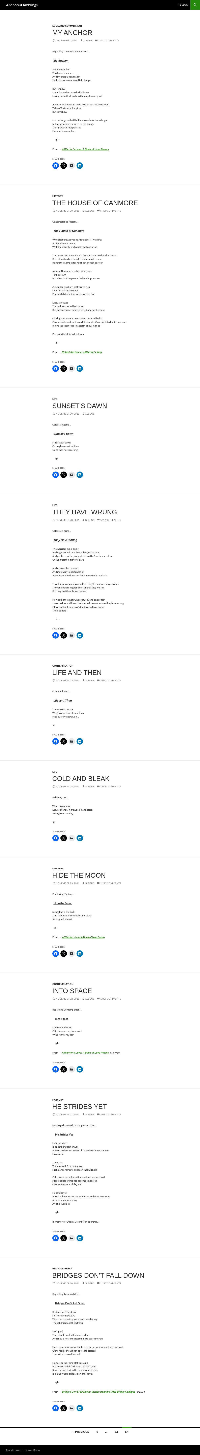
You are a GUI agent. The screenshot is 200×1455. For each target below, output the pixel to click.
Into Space (72, 991)
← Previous (80, 1431)
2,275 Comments (110, 883)
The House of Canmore (95, 203)
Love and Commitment (67, 25)
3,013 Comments (110, 680)
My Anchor (72, 32)
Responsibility (62, 1268)
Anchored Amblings (22, 5)
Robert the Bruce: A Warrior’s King (82, 352)
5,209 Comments (110, 519)
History (57, 196)
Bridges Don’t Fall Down (98, 1275)
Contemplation (62, 665)
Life (54, 398)
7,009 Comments (110, 786)
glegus (87, 40)
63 (116, 1431)
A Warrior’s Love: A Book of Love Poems (85, 149)
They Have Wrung (84, 512)
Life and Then (77, 672)
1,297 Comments (110, 1283)
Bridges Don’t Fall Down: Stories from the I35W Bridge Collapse (98, 1391)
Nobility (58, 1099)
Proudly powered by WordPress (23, 1450)
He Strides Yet (79, 1106)
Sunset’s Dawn (79, 406)
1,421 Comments (108, 40)
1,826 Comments (110, 998)
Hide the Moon (79, 875)
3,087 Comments (110, 1114)
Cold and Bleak (81, 778)
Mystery (58, 868)
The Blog (182, 4)
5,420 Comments (110, 210)
